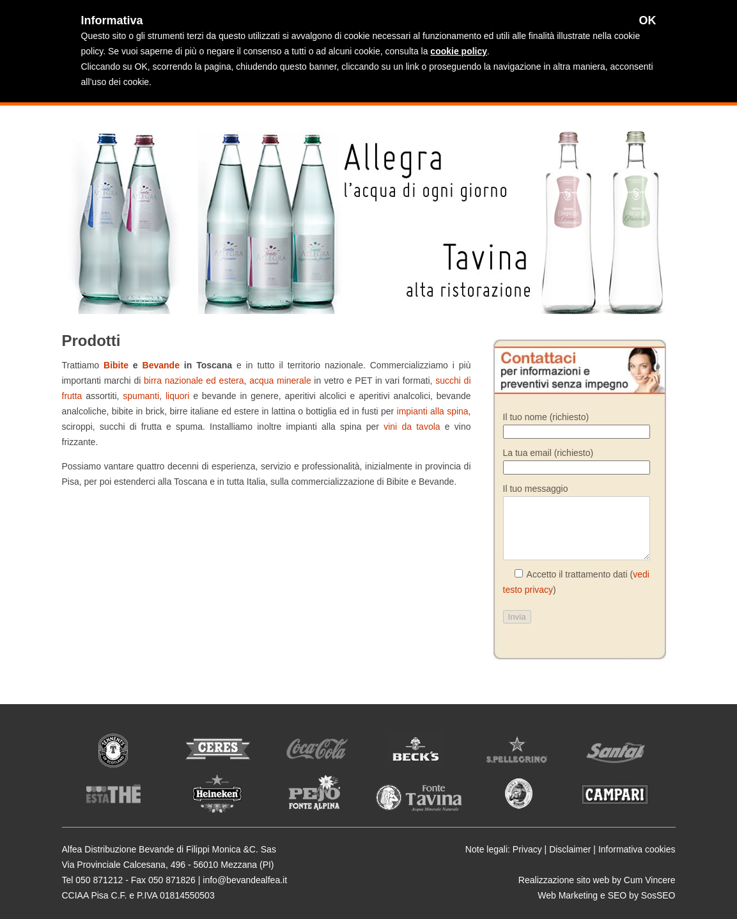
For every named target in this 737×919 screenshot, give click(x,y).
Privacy (527, 849)
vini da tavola (412, 426)
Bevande (163, 365)
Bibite (116, 365)
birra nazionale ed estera (194, 380)
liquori (179, 396)
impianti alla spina (433, 411)
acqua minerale (280, 380)
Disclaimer (570, 849)
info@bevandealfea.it (245, 880)
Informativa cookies (637, 849)
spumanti (141, 396)
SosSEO (658, 895)
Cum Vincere (650, 880)
